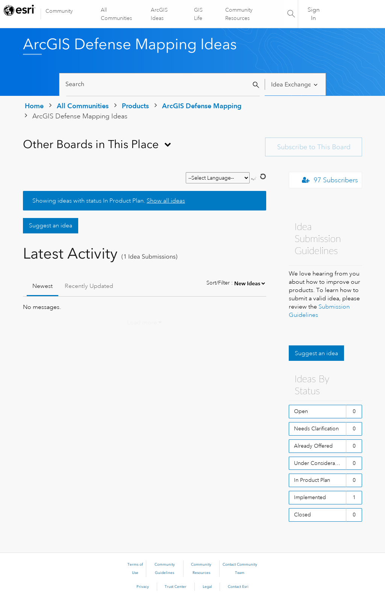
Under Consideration (319, 463)
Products (135, 106)
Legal (207, 586)
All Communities (116, 13)
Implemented (310, 497)
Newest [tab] (42, 286)
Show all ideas (166, 200)
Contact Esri (238, 586)
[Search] (163, 84)
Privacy (142, 586)
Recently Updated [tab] (89, 286)
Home (34, 106)
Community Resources (238, 13)
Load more (142, 322)
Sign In (314, 14)
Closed (302, 514)
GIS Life (198, 13)
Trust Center (175, 586)
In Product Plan (312, 480)
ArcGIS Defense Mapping (201, 106)
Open (301, 411)
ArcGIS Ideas (159, 13)
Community (59, 11)
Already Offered (313, 445)
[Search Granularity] (295, 84)
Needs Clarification (316, 428)
